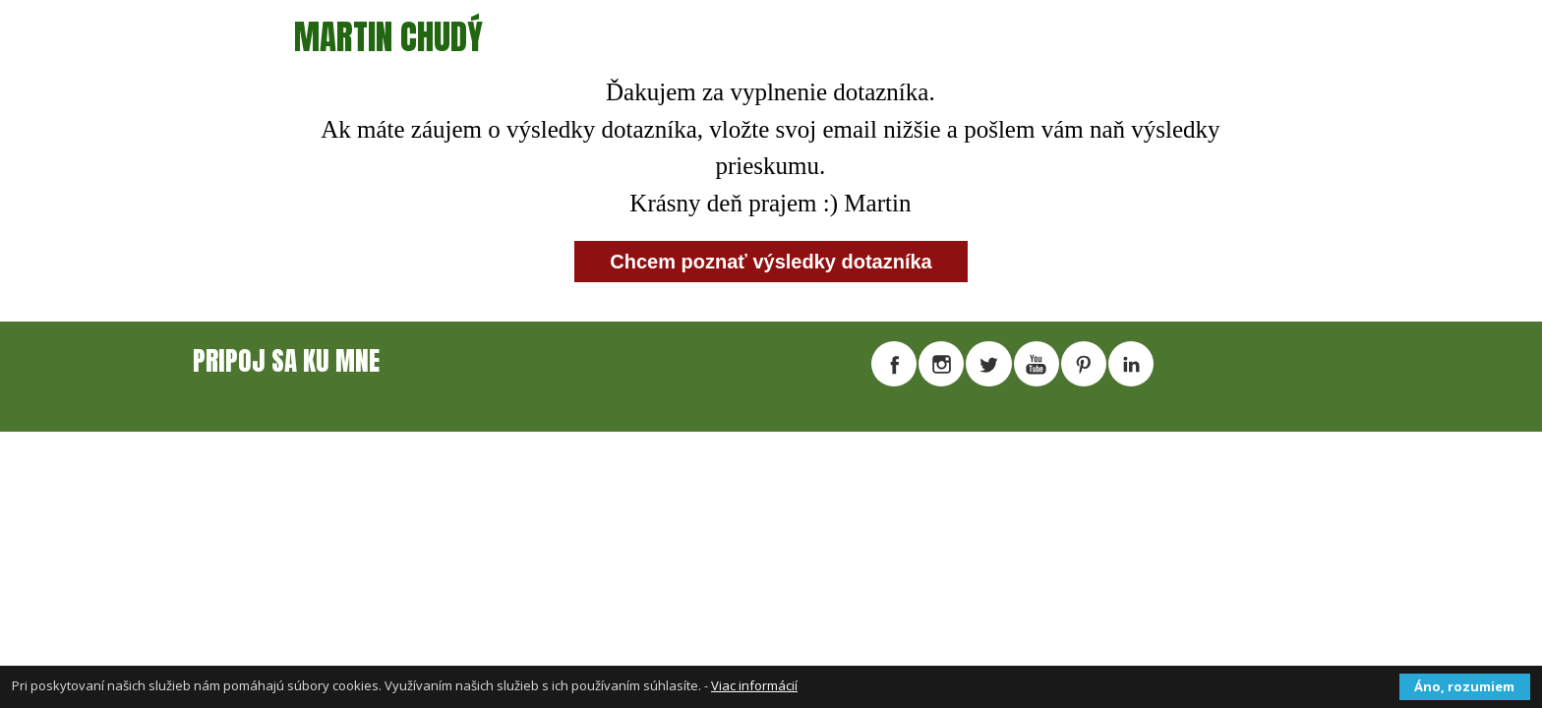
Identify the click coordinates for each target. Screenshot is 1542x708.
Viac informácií (754, 685)
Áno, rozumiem (1464, 686)
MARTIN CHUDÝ (388, 37)
